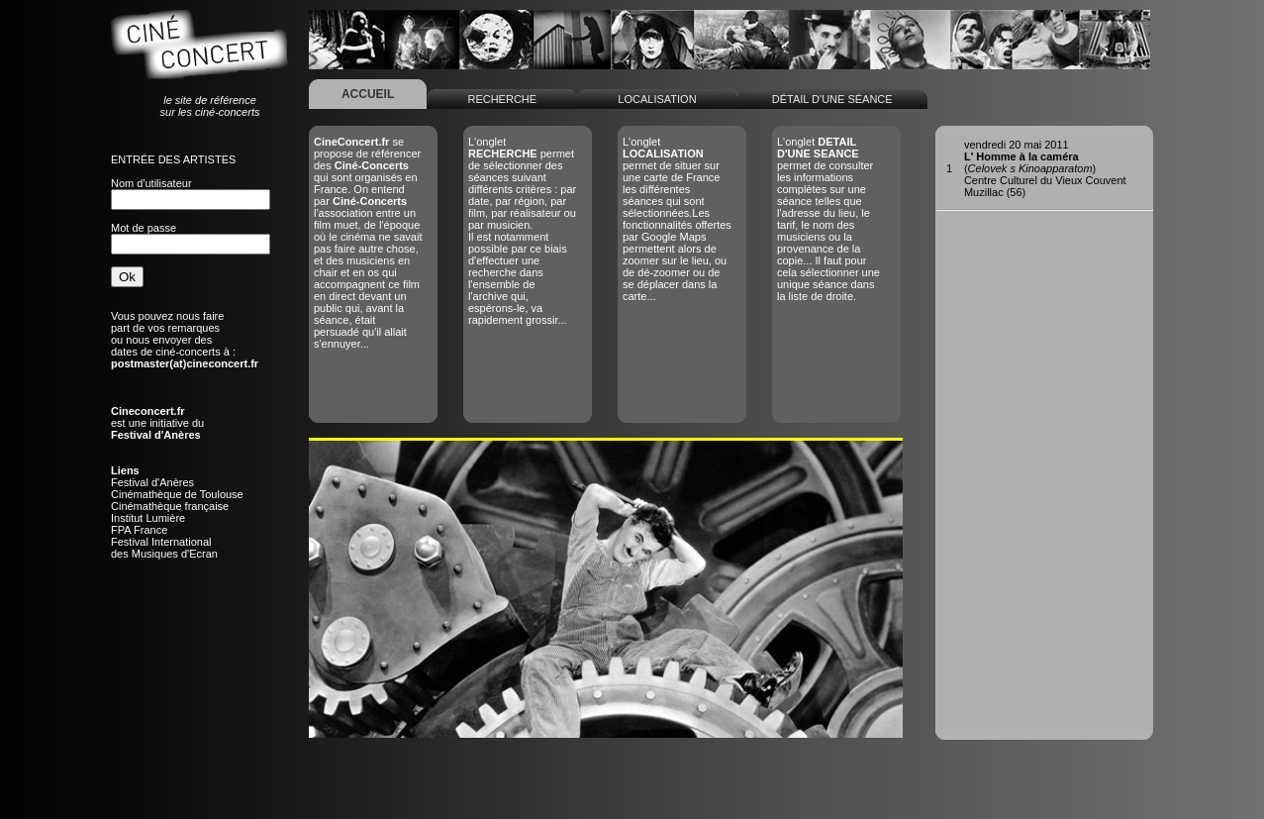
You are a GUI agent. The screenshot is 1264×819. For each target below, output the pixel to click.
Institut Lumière (148, 518)
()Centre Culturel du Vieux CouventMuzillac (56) (1045, 168)
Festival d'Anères (152, 482)
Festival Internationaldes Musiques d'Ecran (164, 548)
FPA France (139, 530)
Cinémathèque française (170, 506)
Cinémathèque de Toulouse (177, 494)
